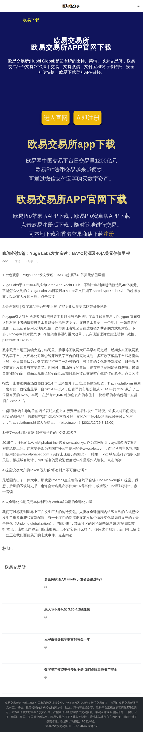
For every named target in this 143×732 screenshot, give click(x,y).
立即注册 (88, 117)
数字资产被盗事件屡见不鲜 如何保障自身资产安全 (80, 669)
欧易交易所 (71, 6)
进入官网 (56, 117)
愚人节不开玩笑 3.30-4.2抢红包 (67, 609)
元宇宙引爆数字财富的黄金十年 (67, 639)
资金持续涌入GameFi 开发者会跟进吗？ (73, 579)
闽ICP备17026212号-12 (83, 726)
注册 (108, 234)
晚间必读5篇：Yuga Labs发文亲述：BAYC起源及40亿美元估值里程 (66, 253)
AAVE (6, 261)
